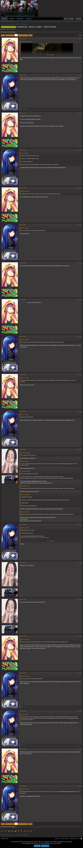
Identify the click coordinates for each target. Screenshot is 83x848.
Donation (11, 18)
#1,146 (79, 224)
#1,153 (79, 524)
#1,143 (79, 113)
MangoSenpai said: (25, 41)
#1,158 (79, 711)
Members (28, 18)
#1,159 (79, 749)
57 (13, 35)
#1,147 (79, 263)
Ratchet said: (24, 191)
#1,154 (79, 562)
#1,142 (79, 75)
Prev (3, 35)
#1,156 (79, 636)
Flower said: (24, 153)
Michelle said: (24, 527)
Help (78, 838)
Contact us (57, 838)
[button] (15, 18)
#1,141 (79, 38)
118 (26, 35)
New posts (3, 21)
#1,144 (79, 150)
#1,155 (79, 599)
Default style (4, 838)
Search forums (10, 21)
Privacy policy (73, 838)
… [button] (8, 35)
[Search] (78, 18)
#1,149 (79, 336)
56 (11, 35)
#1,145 (79, 188)
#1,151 (79, 411)
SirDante (4, 29)
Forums (4, 18)
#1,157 (79, 673)
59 (18, 35)
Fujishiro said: (24, 486)
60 (21, 35)
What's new (20, 18)
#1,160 (79, 786)
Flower (10, 63)
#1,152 (79, 449)
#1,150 (79, 374)
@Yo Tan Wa (23, 302)
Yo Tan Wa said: (25, 452)
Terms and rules (64, 838)
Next (30, 35)
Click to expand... (51, 54)
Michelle (9, 474)
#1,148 (79, 299)
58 (16, 35)
